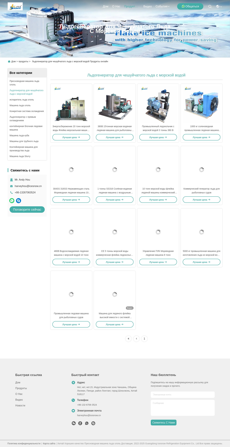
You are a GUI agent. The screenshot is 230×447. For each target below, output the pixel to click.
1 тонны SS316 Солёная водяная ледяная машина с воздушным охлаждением (114, 192)
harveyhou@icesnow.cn (28, 186)
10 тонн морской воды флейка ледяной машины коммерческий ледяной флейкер (158, 192)
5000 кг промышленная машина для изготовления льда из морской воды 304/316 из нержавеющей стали (201, 255)
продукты (131, 6)
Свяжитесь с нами (163, 422)
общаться (190, 6)
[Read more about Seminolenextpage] (128, 339)
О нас (116, 6)
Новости (20, 405)
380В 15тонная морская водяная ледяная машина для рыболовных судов (115, 130)
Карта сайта (49, 443)
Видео (147, 6)
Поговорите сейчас (27, 209)
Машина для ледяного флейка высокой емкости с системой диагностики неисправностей (114, 317)
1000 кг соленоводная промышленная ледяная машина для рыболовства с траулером (201, 130)
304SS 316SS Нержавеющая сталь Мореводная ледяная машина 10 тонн (71, 192)
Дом (105, 6)
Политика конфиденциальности (23, 443)
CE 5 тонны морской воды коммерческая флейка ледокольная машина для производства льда (114, 255)
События (163, 6)
